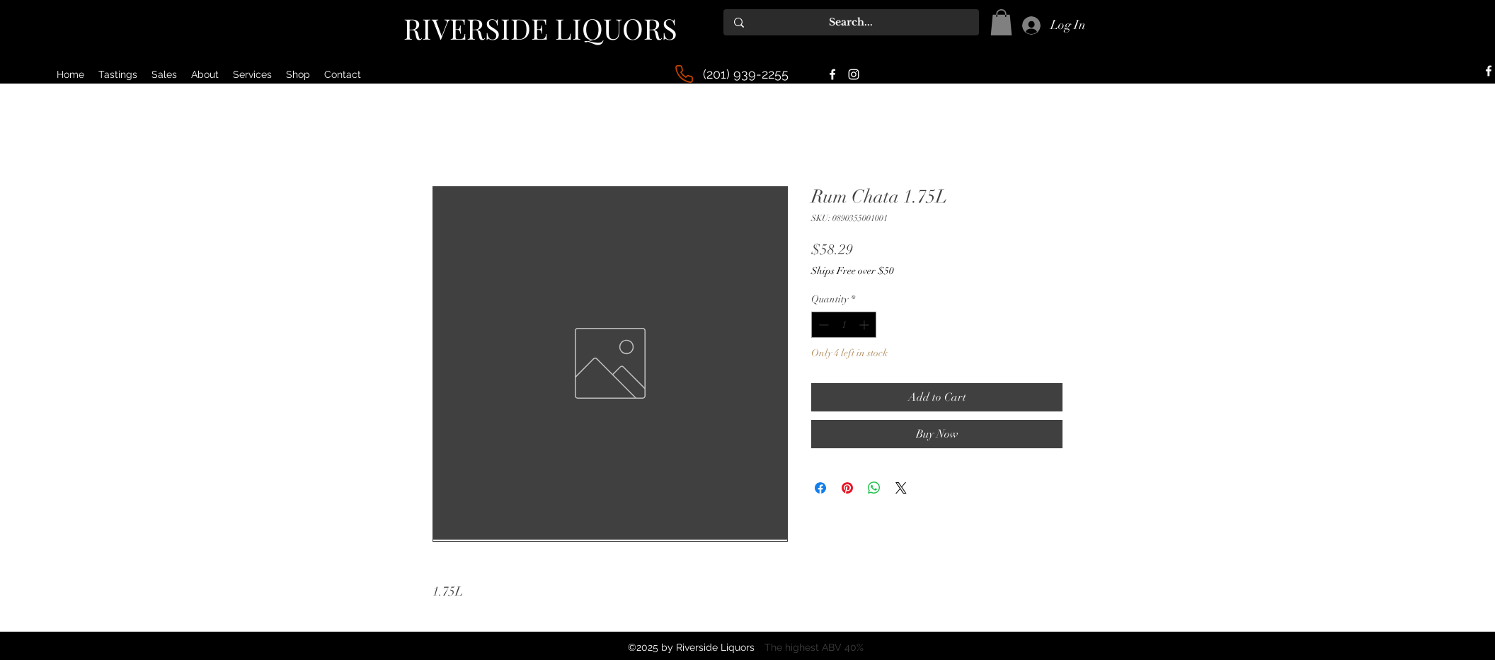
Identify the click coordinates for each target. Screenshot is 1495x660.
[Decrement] (822, 324)
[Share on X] (901, 487)
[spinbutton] (844, 324)
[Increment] (865, 324)
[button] (1001, 22)
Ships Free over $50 (852, 271)
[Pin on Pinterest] (847, 487)
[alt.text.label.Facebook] (832, 74)
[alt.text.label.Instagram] (854, 74)
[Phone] (684, 74)
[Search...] (850, 22)
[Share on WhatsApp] (874, 487)
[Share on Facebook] (820, 487)
